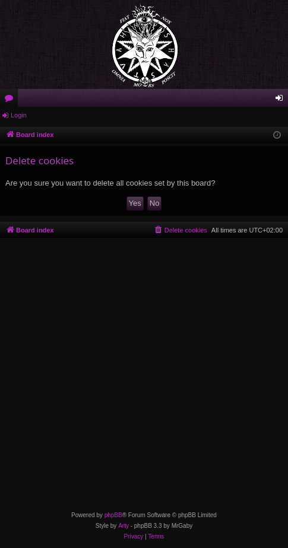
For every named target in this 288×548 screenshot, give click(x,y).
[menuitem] (180, 230)
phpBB (113, 515)
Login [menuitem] (282, 100)
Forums (11, 100)
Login (19, 115)
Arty (123, 525)
